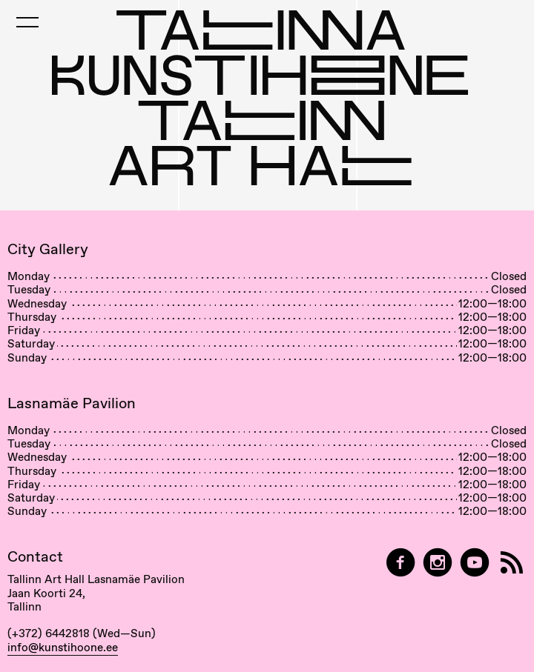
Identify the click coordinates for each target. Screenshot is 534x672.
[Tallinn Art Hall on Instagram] (437, 563)
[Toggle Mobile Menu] (27, 22)
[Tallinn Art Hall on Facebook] (400, 563)
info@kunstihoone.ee (62, 647)
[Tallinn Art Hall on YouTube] (475, 563)
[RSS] (512, 563)
